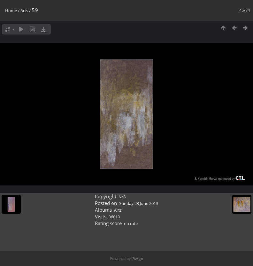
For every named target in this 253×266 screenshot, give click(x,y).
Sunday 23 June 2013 (138, 203)
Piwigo (137, 258)
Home (11, 10)
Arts (24, 10)
